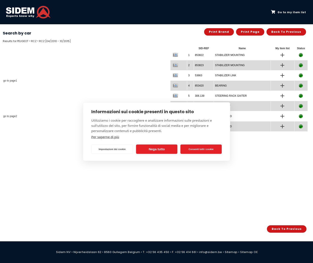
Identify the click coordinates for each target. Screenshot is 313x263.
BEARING (221, 85)
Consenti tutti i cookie (201, 149)
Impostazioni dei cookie (112, 149)
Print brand (219, 32)
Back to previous (286, 32)
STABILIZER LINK (225, 75)
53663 (198, 75)
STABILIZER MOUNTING (230, 55)
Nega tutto (157, 149)
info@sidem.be (210, 252)
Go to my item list (288, 12)
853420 (199, 85)
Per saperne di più (105, 136)
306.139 (199, 95)
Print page (250, 32)
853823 (199, 65)
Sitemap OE (249, 252)
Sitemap (231, 252)
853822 (199, 55)
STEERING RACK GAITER (231, 95)
